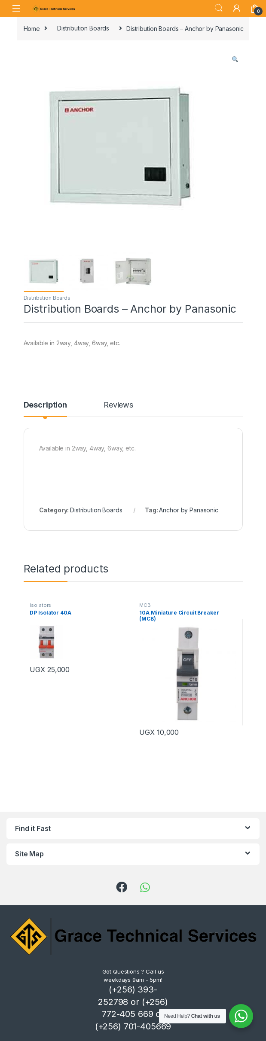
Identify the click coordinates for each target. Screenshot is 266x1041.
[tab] (45, 409)
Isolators (40, 605)
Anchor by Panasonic (188, 510)
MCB (145, 605)
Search (218, 8)
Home (32, 28)
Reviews (118, 405)
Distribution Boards (83, 28)
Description (45, 405)
